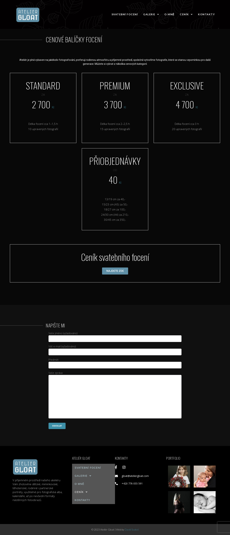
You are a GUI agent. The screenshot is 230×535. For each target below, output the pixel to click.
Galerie (151, 14)
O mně (169, 14)
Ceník (186, 14)
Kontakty (206, 14)
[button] (115, 271)
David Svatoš (132, 529)
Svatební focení (125, 14)
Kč (53, 107)
